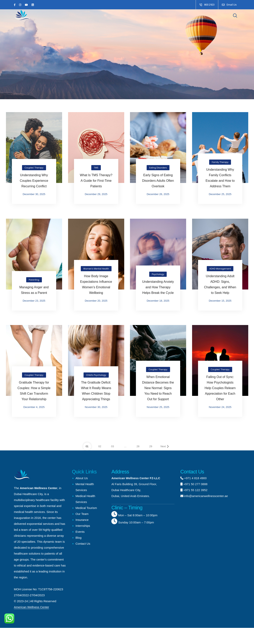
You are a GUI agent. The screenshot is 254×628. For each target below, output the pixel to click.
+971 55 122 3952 (195, 490)
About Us (82, 478)
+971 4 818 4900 (195, 478)
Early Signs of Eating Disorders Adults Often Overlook (158, 180)
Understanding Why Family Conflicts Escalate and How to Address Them (220, 178)
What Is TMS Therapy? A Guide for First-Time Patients (96, 180)
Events (80, 531)
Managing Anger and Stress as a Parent (34, 289)
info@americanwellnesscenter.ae (205, 496)
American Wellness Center (31, 607)
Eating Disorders (158, 167)
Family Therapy (220, 162)
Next (165, 446)
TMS (96, 167)
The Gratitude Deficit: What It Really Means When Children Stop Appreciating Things (96, 391)
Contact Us (83, 543)
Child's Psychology (96, 375)
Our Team (82, 513)
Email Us (232, 4)
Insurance (82, 519)
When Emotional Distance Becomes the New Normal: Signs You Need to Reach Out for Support (158, 388)
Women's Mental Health (96, 268)
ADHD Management (220, 268)
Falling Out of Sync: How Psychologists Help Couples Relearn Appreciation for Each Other (220, 388)
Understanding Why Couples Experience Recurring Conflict (34, 180)
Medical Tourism (86, 508)
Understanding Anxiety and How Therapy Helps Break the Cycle (158, 287)
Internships (83, 525)
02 (99, 446)
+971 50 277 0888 (195, 484)
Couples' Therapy (34, 167)
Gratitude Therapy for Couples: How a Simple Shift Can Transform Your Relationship (33, 391)
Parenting (34, 279)
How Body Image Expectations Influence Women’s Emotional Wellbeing (96, 284)
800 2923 (209, 4)
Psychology (158, 274)
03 (112, 446)
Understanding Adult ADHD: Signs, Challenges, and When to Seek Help (220, 284)
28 (138, 446)
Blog (79, 537)
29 (150, 446)
